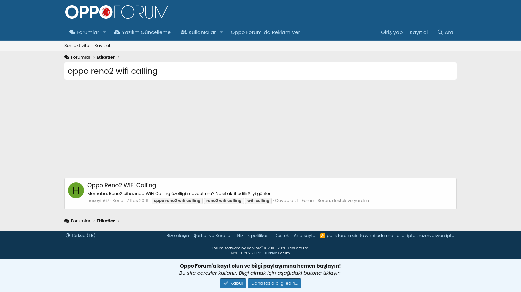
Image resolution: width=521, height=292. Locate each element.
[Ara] (445, 32)
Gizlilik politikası (253, 235)
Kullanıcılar (198, 32)
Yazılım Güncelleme (142, 32)
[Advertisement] (260, 131)
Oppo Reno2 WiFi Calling (121, 185)
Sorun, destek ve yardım (343, 200)
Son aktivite (76, 45)
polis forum (339, 235)
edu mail (385, 235)
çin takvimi (363, 235)
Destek (281, 235)
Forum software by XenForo (260, 248)
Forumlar (84, 32)
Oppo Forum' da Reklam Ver (265, 32)
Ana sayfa (304, 235)
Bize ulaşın (178, 235)
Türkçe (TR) (81, 235)
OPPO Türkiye (265, 253)
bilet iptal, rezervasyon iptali (427, 235)
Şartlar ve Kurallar (213, 235)
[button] (104, 32)
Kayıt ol (102, 45)
